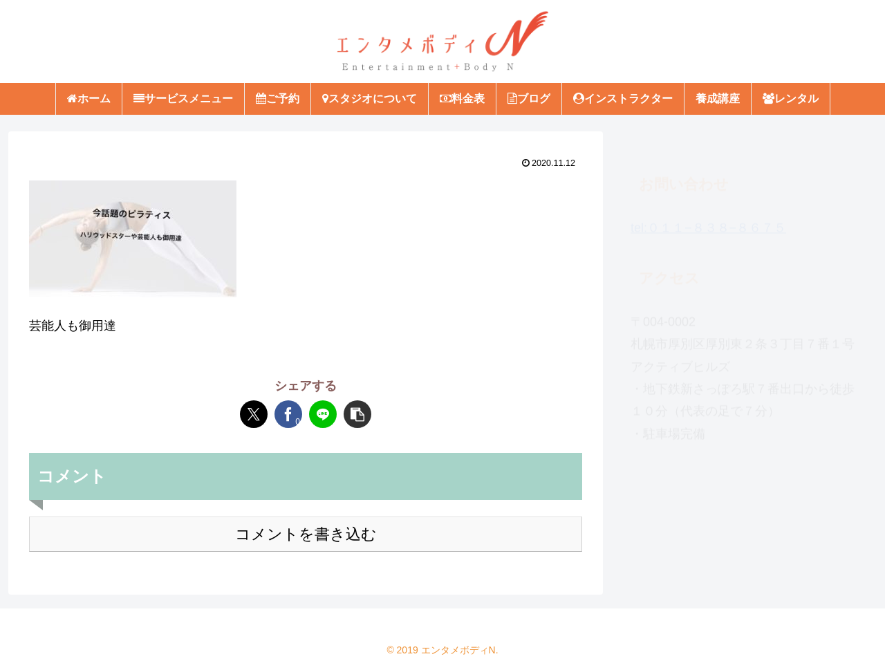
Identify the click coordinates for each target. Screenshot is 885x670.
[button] (357, 414)
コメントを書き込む (306, 534)
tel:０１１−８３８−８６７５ (708, 221)
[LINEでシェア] (323, 414)
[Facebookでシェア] (288, 414)
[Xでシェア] (254, 414)
